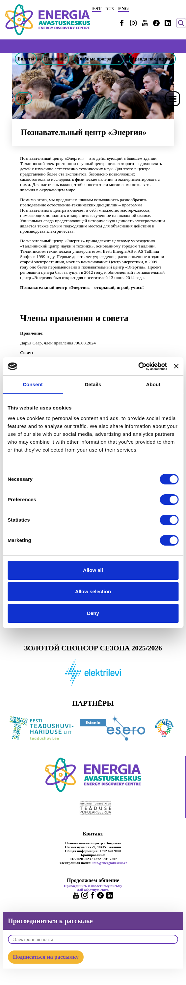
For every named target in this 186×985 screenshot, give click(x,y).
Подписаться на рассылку (46, 957)
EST (96, 8)
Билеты (25, 58)
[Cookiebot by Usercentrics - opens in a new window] (138, 366)
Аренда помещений (152, 58)
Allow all (93, 570)
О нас (23, 98)
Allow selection (93, 591)
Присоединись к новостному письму (93, 886)
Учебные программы (99, 58)
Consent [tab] (33, 384)
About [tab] (153, 384)
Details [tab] (93, 384)
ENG (123, 8)
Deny (93, 613)
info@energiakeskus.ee (110, 863)
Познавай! (55, 58)
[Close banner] (176, 366)
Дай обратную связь (93, 890)
